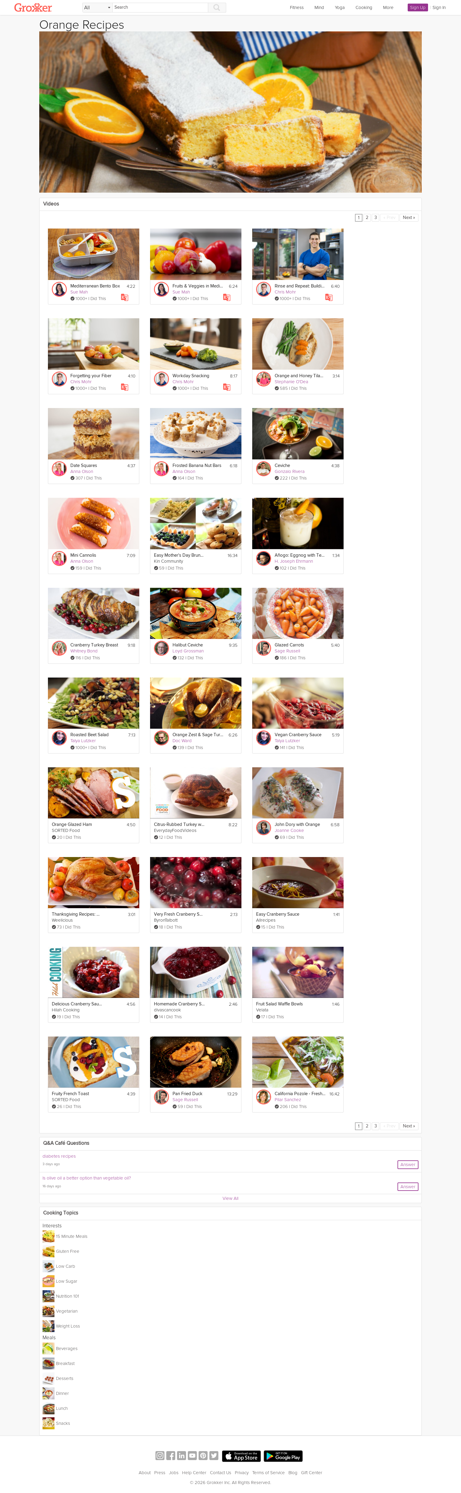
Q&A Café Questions (66, 1143)
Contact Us (220, 1472)
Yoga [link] (340, 7)
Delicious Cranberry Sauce (77, 1004)
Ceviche (282, 465)
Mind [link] (319, 7)
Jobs (174, 1472)
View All (230, 1198)
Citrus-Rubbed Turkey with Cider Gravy (179, 824)
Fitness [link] (297, 7)
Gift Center (311, 1472)
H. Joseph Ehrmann (294, 561)
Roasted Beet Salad (89, 735)
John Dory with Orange (297, 824)
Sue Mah (79, 292)
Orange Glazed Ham (72, 824)
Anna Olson (81, 471)
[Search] (160, 8)
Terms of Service (268, 1472)
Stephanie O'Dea (291, 381)
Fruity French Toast (70, 1094)
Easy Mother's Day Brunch (179, 555)
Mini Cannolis (83, 555)
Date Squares (83, 465)
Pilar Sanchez (288, 1099)
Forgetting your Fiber (90, 376)
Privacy (242, 1472)
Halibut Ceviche (188, 645)
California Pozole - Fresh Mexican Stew (300, 1094)
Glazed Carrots (289, 645)
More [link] (388, 7)
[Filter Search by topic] (97, 8)
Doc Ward (182, 740)
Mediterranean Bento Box (95, 286)
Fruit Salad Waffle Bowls (279, 1004)
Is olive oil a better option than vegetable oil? (87, 1178)
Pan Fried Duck (187, 1094)
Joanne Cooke (289, 830)
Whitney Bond (84, 651)
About (145, 1472)
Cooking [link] (364, 7)
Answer (407, 1164)
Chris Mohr (285, 292)
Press (159, 1472)
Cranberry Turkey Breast (94, 645)
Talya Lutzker (83, 740)
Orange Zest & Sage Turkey (198, 735)
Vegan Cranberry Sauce (298, 735)
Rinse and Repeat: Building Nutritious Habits (300, 286)
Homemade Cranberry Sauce (179, 1004)
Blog (292, 1472)
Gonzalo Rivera (290, 471)
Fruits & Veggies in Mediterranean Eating (198, 286)
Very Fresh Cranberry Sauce (179, 914)
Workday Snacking (191, 376)
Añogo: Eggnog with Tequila (300, 555)
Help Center (194, 1472)
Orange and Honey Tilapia (300, 376)
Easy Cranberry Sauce (277, 914)
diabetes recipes (59, 1156)
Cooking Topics (60, 1213)
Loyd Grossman (188, 651)
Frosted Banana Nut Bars (197, 465)
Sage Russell (287, 651)
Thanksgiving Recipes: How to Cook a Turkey (77, 914)
